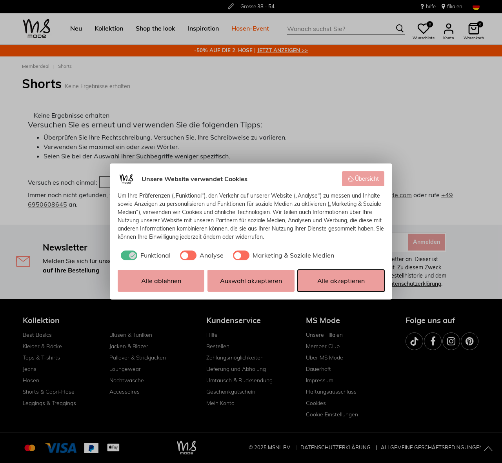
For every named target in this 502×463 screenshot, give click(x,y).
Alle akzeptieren (341, 281)
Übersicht (363, 178)
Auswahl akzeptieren (251, 281)
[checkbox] (144, 255)
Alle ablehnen (161, 281)
